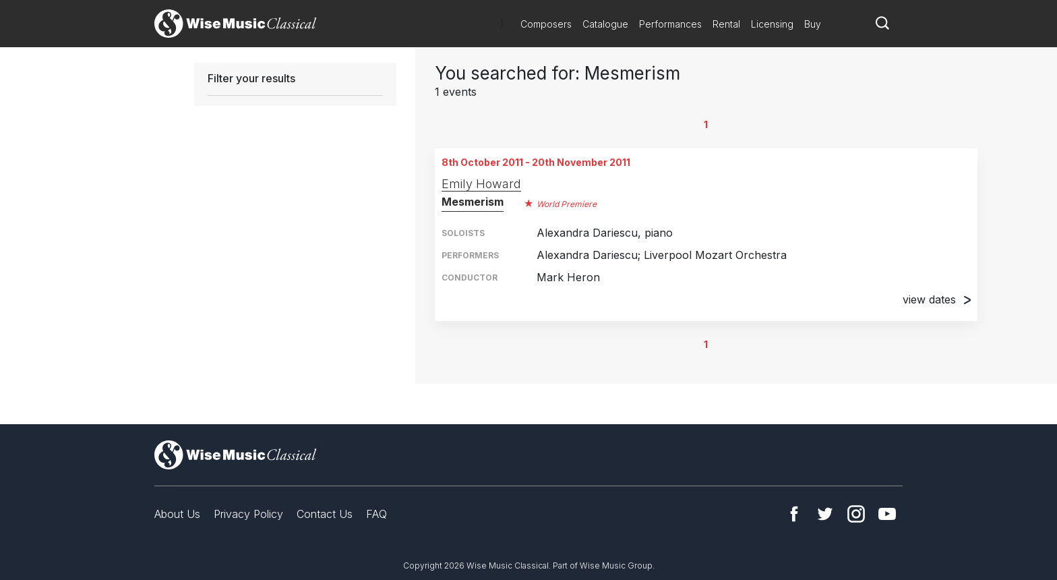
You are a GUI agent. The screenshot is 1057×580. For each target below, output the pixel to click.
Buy (812, 24)
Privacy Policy (248, 514)
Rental (726, 24)
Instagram (856, 514)
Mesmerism (473, 201)
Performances (670, 24)
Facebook (794, 514)
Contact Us (325, 514)
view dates (937, 299)
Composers (546, 24)
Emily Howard (481, 184)
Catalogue (605, 24)
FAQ (376, 514)
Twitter (825, 514)
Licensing (772, 24)
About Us (177, 514)
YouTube (887, 514)
